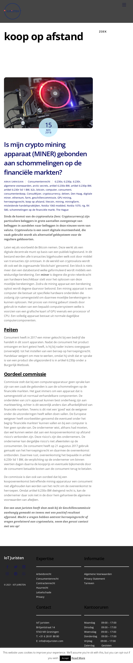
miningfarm (72, 201)
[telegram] (15, 573)
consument (64, 189)
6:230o (58, 181)
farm (28, 197)
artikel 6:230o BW (60, 185)
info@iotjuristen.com (51, 641)
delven (65, 193)
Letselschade (43, 592)
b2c (33, 189)
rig (83, 205)
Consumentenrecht (39, 181)
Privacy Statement (94, 578)
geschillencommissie (44, 197)
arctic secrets (40, 185)
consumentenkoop (14, 193)
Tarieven (89, 583)
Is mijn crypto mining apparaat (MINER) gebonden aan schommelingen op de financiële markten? (45, 158)
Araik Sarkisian (14, 181)
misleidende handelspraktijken (22, 205)
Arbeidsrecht (43, 574)
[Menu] (124, 4)
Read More (78, 658)
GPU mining (64, 197)
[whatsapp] (24, 573)
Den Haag (76, 193)
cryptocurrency (51, 193)
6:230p (68, 181)
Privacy (40, 596)
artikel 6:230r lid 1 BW (16, 189)
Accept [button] (65, 658)
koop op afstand (35, 201)
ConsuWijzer (34, 193)
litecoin (50, 201)
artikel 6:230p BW (81, 185)
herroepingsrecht (14, 201)
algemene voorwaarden (17, 185)
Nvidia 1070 (74, 205)
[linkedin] (24, 566)
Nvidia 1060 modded (53, 205)
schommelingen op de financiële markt (32, 209)
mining (60, 201)
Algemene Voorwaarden (98, 574)
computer (51, 189)
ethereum (18, 197)
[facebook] (7, 566)
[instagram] (7, 573)
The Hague (62, 209)
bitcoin (40, 189)
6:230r (76, 181)
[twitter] (15, 566)
